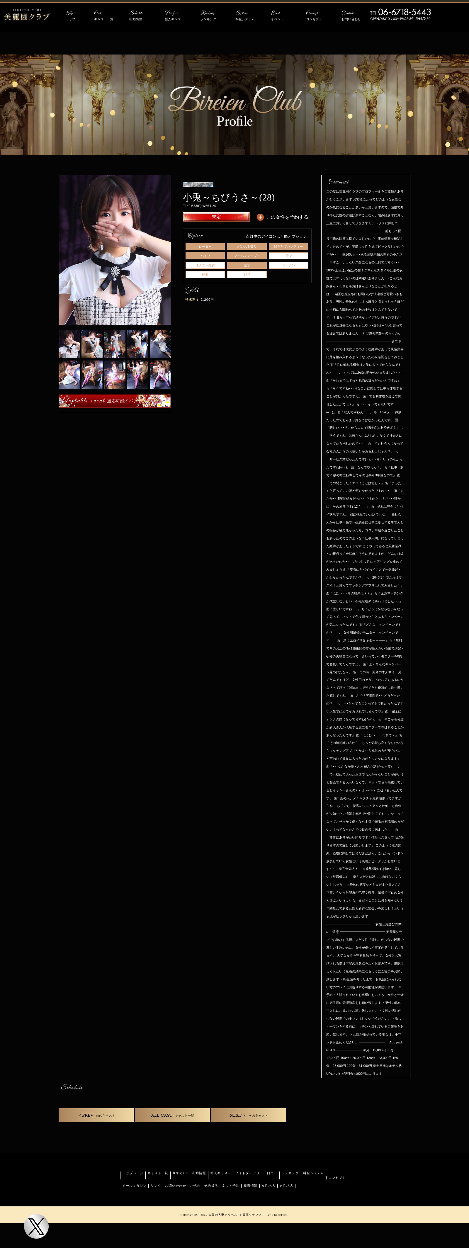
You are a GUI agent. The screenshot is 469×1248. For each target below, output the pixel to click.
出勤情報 (199, 1173)
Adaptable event (100, 400)
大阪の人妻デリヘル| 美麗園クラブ (233, 1214)
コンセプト (337, 1177)
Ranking (214, 16)
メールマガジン (134, 1185)
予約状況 (211, 1185)
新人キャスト (220, 1173)
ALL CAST (172, 1115)
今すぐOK (180, 1173)
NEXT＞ (249, 1115)
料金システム (313, 1173)
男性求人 (286, 1185)
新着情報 (251, 1185)
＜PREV (96, 1115)
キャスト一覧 (157, 1173)
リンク (156, 1185)
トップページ (133, 1173)
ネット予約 (230, 1185)
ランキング (290, 1173)
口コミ (272, 1173)
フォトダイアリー (249, 1173)
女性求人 (268, 1185)
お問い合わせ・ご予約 (182, 1185)
